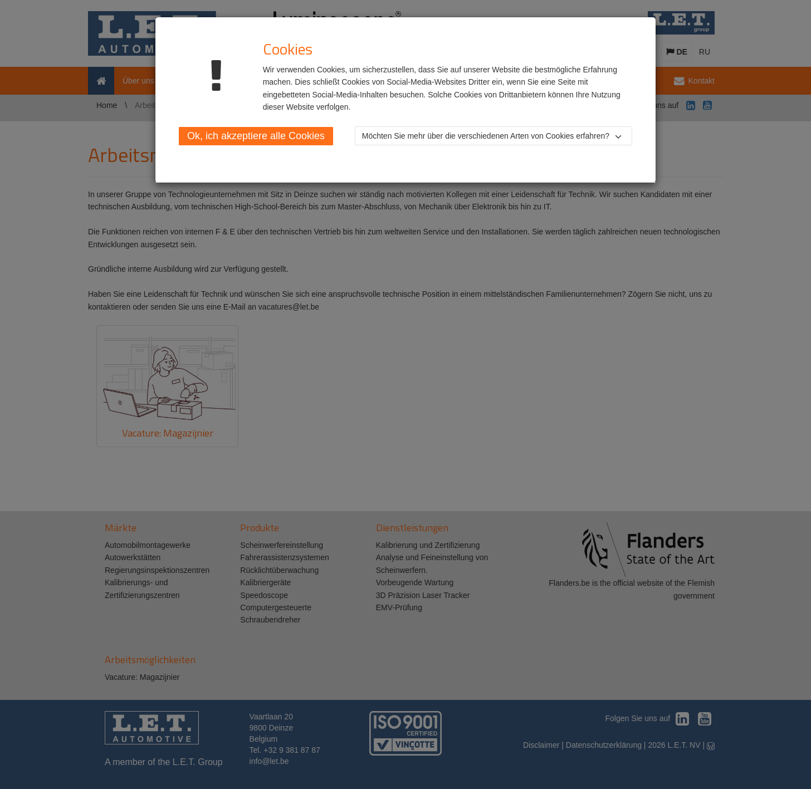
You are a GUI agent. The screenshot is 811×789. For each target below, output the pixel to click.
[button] (493, 135)
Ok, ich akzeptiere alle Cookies (256, 135)
